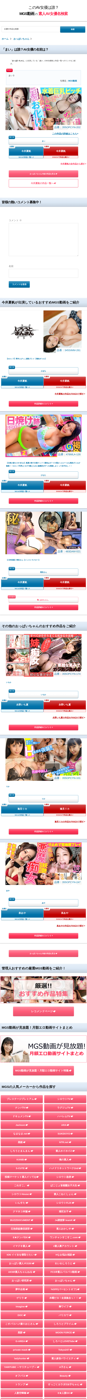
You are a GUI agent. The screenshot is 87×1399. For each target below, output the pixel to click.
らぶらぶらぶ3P (65, 1111)
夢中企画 (21, 938)
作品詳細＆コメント (43, 319)
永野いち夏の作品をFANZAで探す (69, 505)
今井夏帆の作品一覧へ (43, 141)
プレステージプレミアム (22, 748)
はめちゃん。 (43, 430)
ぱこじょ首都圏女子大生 (65, 834)
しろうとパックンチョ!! (21, 1094)
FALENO (21, 1197)
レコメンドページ (43, 687)
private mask (21, 998)
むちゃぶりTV (21, 1137)
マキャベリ (21, 1206)
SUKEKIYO (65, 782)
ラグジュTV (65, 756)
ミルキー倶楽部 (65, 1171)
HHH (22, 1059)
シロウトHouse (22, 843)
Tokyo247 (65, 998)
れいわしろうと (65, 912)
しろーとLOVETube (65, 990)
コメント (15, 177)
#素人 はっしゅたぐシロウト (21, 1068)
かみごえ (65, 1076)
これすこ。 (21, 834)
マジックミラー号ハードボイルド (65, 1154)
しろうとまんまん (21, 800)
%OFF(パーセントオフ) (65, 938)
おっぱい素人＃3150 (22, 912)
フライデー (21, 1163)
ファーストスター (65, 1206)
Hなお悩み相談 (65, 903)
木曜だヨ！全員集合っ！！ (65, 947)
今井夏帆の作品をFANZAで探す (70, 309)
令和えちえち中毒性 (21, 1111)
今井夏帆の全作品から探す (73, 121)
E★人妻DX (65, 1042)
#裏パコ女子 (65, 1068)
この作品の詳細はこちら (65, 91)
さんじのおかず (65, 1189)
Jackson (22, 774)
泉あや (22, 615)
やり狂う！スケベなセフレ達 (21, 1085)
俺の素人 (65, 808)
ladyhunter (21, 1007)
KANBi (22, 808)
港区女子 (65, 860)
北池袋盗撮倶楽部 (22, 877)
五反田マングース (65, 1223)
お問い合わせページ (43, 1335)
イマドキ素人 (22, 895)
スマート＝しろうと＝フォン (21, 1076)
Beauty (65, 1024)
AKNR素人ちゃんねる (21, 921)
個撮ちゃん (65, 1180)
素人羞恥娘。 (21, 1154)
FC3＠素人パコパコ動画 (65, 921)
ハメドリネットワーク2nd (65, 817)
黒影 (22, 981)
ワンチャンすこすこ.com (65, 886)
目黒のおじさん (22, 1223)
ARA (65, 774)
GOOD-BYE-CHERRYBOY (22, 1189)
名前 (11, 223)
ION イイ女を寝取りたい (22, 903)
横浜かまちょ (22, 1102)
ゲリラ (21, 947)
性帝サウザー (65, 1120)
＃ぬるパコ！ (65, 1128)
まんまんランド (65, 1163)
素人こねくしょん (65, 843)
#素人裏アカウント (65, 895)
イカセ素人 (65, 1197)
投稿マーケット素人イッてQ (22, 825)
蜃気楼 (65, 1146)
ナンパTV (21, 756)
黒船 (22, 791)
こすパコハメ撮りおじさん (21, 973)
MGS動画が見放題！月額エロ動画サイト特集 (43, 719)
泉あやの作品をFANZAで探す (71, 628)
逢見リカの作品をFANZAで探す (70, 567)
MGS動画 (72, 81)
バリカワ (65, 964)
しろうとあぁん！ (65, 1137)
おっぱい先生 (22, 1120)
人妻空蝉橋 (21, 1042)
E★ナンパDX (22, 886)
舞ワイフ (65, 955)
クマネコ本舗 (22, 860)
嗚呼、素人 (65, 1232)
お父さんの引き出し (21, 1128)
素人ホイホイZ (65, 800)
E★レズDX (21, 1050)
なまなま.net (21, 782)
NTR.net (65, 791)
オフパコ (21, 1024)
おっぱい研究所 (22, 929)
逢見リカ (22, 553)
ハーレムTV (65, 765)
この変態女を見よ (65, 1050)
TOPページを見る (43, 1248)
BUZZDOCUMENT (21, 869)
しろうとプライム (65, 973)
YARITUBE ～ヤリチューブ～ (21, 1016)
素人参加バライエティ (65, 1007)
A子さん (65, 1016)
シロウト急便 (65, 825)
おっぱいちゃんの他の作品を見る (43, 131)
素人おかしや (65, 877)
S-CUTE (22, 817)
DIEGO (65, 1094)
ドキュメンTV (22, 765)
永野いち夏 (22, 492)
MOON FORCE (65, 981)
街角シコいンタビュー (22, 1215)
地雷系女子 (21, 1180)
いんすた (21, 852)
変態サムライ (22, 1232)
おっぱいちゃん (65, 929)
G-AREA (22, 990)
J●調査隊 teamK (65, 869)
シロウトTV (65, 748)
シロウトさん (65, 1085)
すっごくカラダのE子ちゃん (65, 1033)
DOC (22, 964)
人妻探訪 (21, 1146)
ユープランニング (65, 1102)
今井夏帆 (26, 108)
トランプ (21, 1033)
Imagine (22, 955)
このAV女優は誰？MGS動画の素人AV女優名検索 (42, 1329)
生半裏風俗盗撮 (65, 1059)
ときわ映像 (65, 1215)
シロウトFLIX (65, 852)
